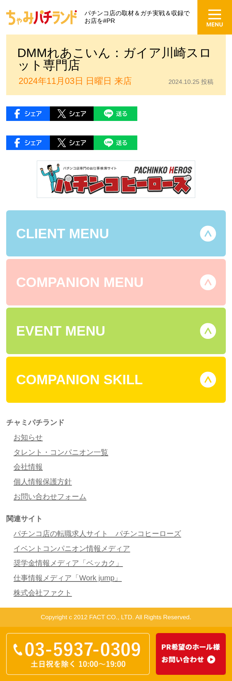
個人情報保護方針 (42, 482)
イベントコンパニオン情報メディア (71, 548)
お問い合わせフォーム (49, 496)
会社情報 (28, 467)
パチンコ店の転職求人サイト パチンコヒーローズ (97, 534)
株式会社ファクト (42, 593)
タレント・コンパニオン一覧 (60, 452)
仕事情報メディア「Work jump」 (67, 578)
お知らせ (28, 437)
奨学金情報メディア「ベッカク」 (68, 563)
